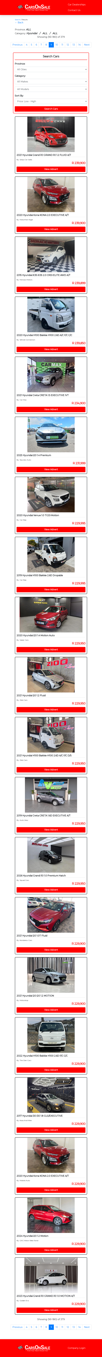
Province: (20, 63)
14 (79, 44)
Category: (20, 76)
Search (17, 20)
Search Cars (51, 56)
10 (57, 44)
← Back (19, 22)
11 (62, 44)
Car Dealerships (76, 4)
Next (87, 44)
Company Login (76, 1348)
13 (74, 44)
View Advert (51, 169)
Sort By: (19, 95)
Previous (17, 44)
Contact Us (74, 10)
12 (68, 44)
